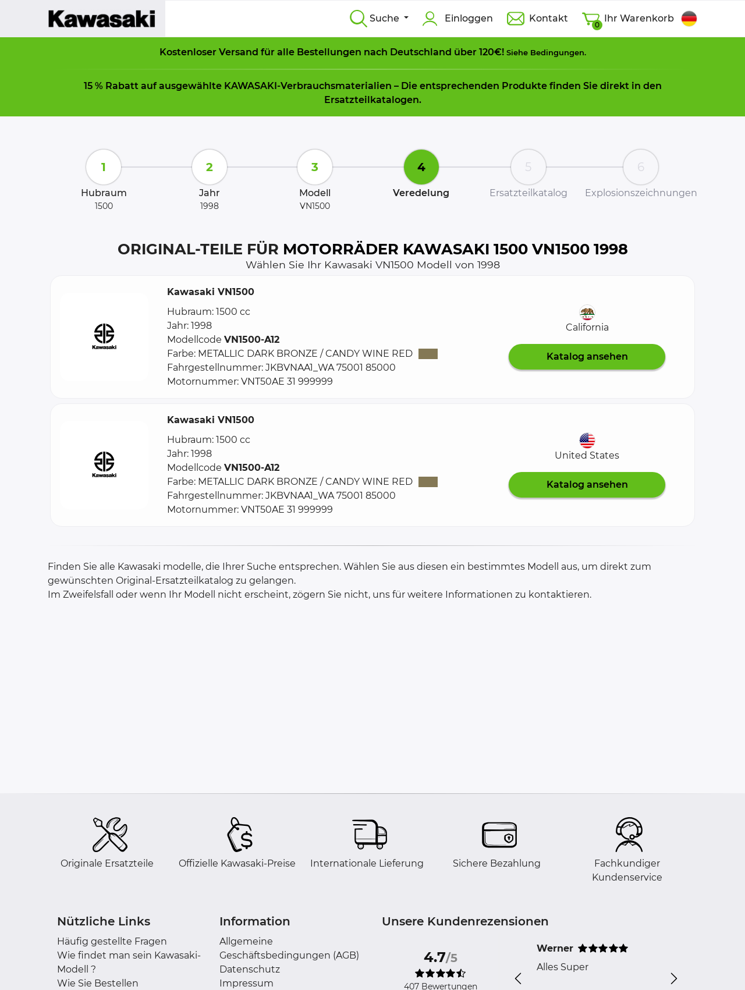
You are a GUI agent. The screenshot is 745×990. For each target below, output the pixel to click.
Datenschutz (249, 969)
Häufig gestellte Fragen (112, 941)
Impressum (246, 983)
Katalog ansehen (587, 356)
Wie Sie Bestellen (98, 983)
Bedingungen (557, 52)
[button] (104, 337)
